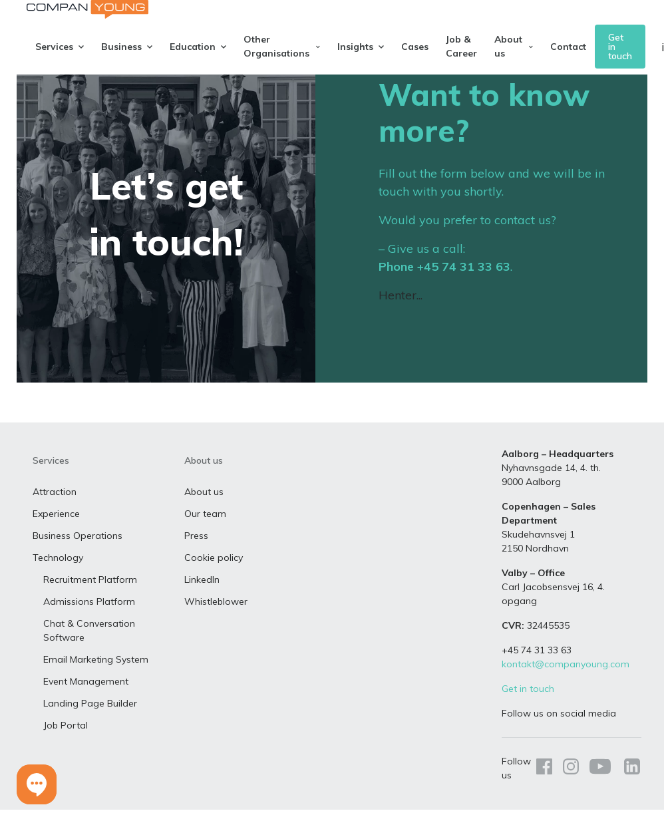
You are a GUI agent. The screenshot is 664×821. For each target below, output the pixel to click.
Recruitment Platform (90, 595)
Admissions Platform (89, 617)
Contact (568, 47)
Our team (205, 529)
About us (204, 507)
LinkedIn (202, 595)
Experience (56, 529)
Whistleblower (216, 617)
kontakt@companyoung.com (565, 679)
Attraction (55, 507)
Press (196, 551)
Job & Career (461, 46)
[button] (37, 784)
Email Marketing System (95, 675)
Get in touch (620, 46)
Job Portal (65, 740)
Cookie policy (213, 573)
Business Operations (77, 551)
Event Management (85, 697)
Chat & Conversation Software (89, 646)
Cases (414, 47)
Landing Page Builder (90, 719)
